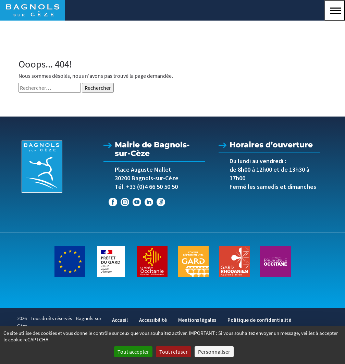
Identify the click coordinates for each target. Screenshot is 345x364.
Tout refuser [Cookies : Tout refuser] (173, 351)
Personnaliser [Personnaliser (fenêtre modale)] (214, 351)
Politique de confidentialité (259, 320)
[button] (334, 10)
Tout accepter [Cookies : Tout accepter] (133, 351)
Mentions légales (197, 320)
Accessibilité (153, 320)
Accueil (120, 320)
